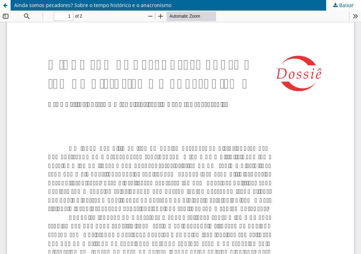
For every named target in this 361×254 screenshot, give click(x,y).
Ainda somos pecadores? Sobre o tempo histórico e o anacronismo (92, 5)
